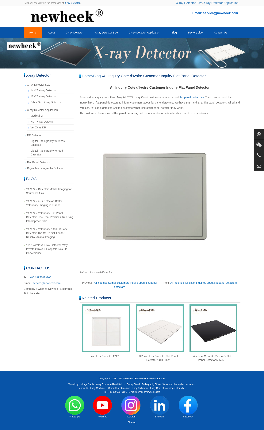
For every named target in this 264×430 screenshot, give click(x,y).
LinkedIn (159, 407)
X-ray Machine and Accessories (178, 384)
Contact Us (220, 32)
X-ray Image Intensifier (173, 388)
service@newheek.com (47, 283)
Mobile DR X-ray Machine (92, 388)
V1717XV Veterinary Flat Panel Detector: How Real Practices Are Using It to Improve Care (49, 217)
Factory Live (195, 32)
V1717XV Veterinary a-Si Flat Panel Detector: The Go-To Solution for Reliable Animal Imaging (47, 233)
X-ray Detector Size (189, 3)
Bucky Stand (133, 384)
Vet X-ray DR (38, 127)
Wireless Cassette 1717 (105, 356)
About (51, 32)
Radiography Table (151, 384)
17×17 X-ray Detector (43, 96)
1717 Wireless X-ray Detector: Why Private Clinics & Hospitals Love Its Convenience (47, 249)
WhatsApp (74, 407)
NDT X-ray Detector (42, 121)
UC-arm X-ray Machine (118, 388)
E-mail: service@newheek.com (144, 392)
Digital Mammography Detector (45, 168)
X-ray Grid (155, 388)
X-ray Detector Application (221, 3)
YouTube (102, 407)
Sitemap (132, 422)
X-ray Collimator (140, 388)
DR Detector (34, 135)
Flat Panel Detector (38, 162)
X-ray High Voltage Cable (81, 384)
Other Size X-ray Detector (46, 102)
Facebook (188, 407)
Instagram (130, 407)
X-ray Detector (74, 32)
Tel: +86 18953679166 (115, 392)
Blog (174, 32)
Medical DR (37, 115)
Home (32, 32)
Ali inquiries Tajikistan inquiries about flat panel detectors (203, 282)
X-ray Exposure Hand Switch (110, 384)
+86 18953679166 (40, 277)
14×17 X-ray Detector (43, 90)
